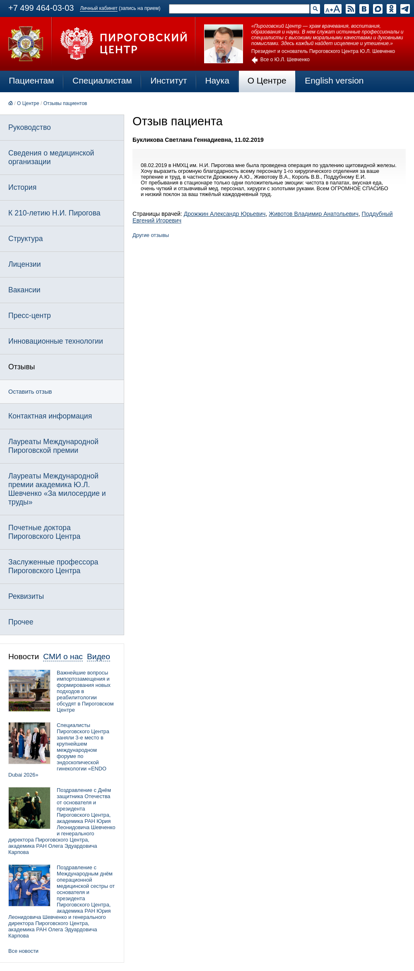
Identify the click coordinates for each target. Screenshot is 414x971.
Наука (217, 80)
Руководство (29, 127)
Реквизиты (26, 596)
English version (334, 80)
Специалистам (102, 80)
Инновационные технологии (55, 341)
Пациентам (31, 80)
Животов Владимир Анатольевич (314, 213)
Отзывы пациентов (65, 103)
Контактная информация (50, 416)
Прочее (21, 622)
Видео (98, 656)
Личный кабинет (98, 8)
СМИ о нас (63, 656)
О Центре (267, 80)
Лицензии (24, 264)
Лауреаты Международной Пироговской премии (53, 446)
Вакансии (24, 290)
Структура (25, 238)
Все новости (23, 951)
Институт (168, 80)
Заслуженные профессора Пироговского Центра (53, 566)
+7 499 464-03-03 (41, 7)
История (22, 187)
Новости (23, 656)
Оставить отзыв (30, 391)
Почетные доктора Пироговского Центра (44, 532)
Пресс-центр (29, 315)
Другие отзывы (150, 235)
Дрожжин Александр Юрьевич (225, 213)
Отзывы (21, 367)
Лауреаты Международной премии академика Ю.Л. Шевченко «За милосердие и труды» (57, 489)
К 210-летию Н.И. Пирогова (54, 213)
